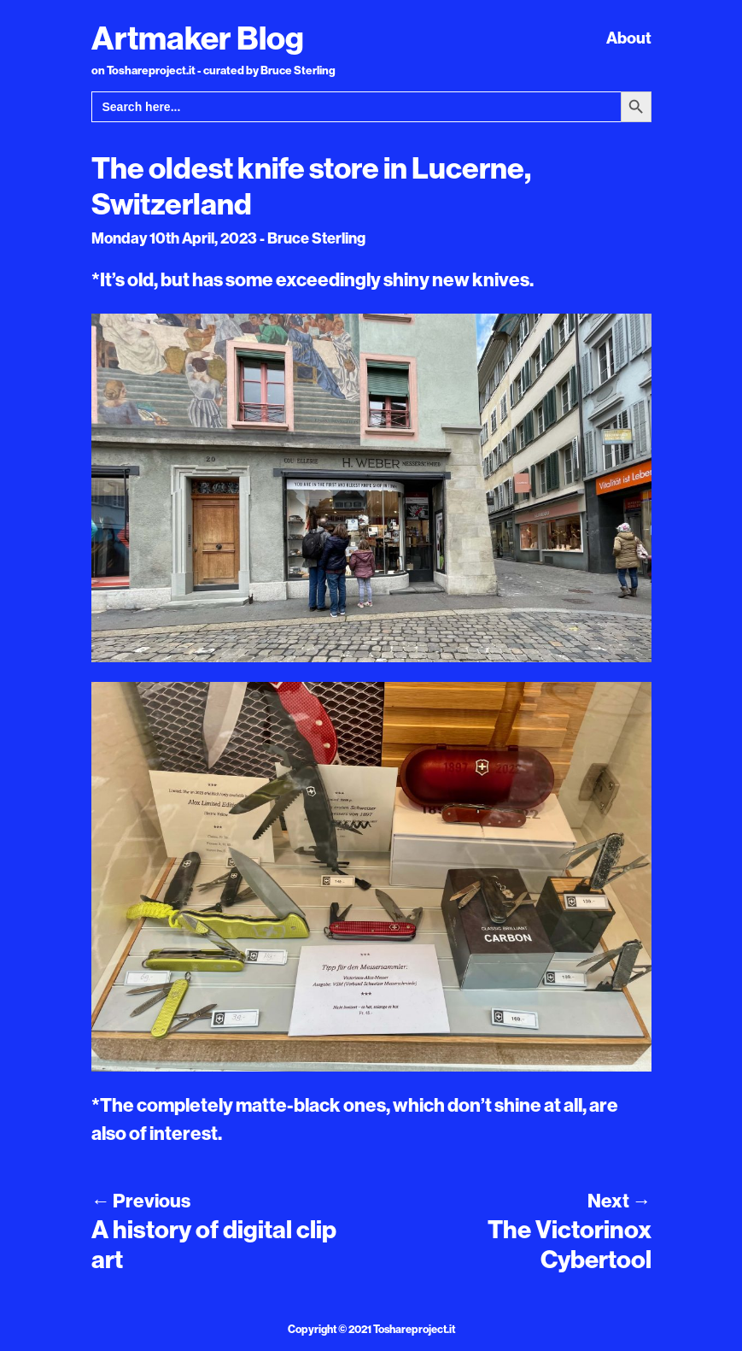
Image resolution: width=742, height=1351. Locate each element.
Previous (140, 1201)
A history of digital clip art (213, 1244)
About (628, 37)
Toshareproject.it (414, 1329)
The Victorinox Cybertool (569, 1244)
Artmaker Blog (197, 37)
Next (619, 1201)
